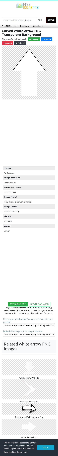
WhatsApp (34, 39)
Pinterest (7, 43)
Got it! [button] (45, 448)
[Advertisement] (29, 132)
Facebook (46, 39)
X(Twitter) (20, 43)
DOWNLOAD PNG (17, 304)
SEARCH (51, 20)
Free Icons (24, 26)
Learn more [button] (22, 452)
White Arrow (9, 173)
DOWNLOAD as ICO (39, 304)
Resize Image (38, 26)
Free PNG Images (9, 26)
